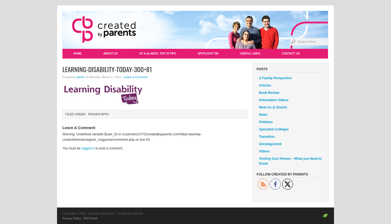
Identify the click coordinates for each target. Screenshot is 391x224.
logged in (88, 148)
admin (81, 77)
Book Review (269, 93)
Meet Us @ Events (273, 107)
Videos (264, 151)
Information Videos (273, 100)
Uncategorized (270, 144)
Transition (267, 137)
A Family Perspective (275, 78)
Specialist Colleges (274, 129)
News (263, 115)
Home (77, 53)
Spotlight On (208, 53)
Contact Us (291, 53)
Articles (265, 85)
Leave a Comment (135, 77)
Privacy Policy (71, 218)
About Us (110, 53)
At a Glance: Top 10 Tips (157, 53)
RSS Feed (90, 218)
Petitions (266, 122)
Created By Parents (195, 30)
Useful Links (250, 53)
